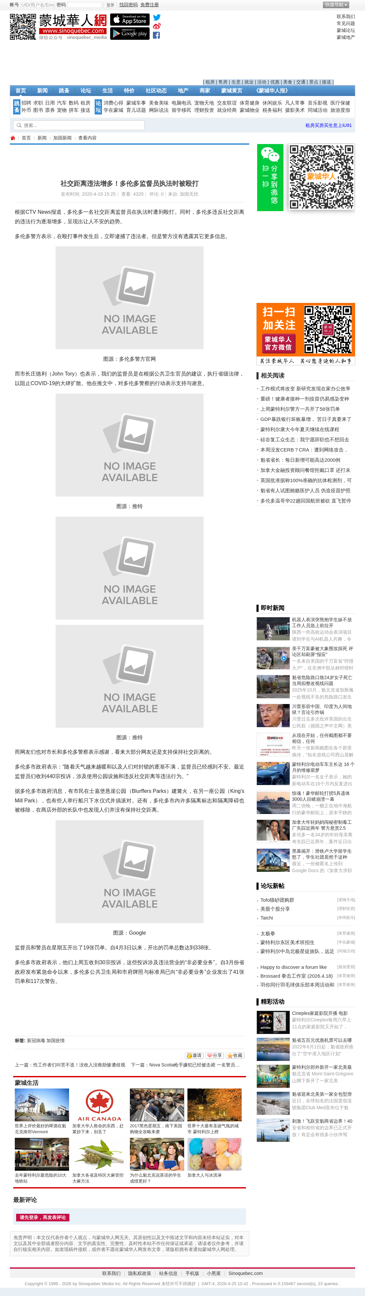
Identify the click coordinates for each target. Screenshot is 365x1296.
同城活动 (318, 110)
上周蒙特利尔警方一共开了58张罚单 (300, 409)
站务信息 (168, 1273)
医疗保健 (340, 103)
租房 (210, 82)
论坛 (86, 90)
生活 (107, 90)
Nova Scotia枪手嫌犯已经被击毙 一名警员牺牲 (196, 1064)
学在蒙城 (113, 110)
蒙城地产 (346, 37)
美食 (287, 82)
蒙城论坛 (346, 30)
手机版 (192, 1273)
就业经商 (227, 110)
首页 (20, 90)
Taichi (266, 917)
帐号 (14, 4)
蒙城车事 (136, 103)
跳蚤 (64, 90)
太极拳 (267, 933)
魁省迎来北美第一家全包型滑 (322, 1094)
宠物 (62, 110)
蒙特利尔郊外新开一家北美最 (322, 1067)
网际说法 (159, 110)
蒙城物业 (249, 110)
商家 (205, 90)
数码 (74, 103)
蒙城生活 (26, 1083)
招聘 (26, 103)
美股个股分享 (275, 909)
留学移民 (181, 110)
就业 (249, 82)
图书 (38, 110)
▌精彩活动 (270, 1001)
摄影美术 (295, 110)
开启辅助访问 (353, 5)
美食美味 (159, 103)
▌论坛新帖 (270, 886)
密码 (61, 4)
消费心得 (113, 103)
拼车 (74, 110)
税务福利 (272, 110)
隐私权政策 (139, 1273)
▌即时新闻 (270, 608)
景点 (313, 82)
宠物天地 (204, 103)
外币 (26, 110)
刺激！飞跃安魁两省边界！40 (322, 1121)
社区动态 (156, 90)
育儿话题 (136, 110)
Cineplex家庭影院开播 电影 (320, 1013)
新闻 (42, 90)
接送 (326, 82)
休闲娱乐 (272, 103)
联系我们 (346, 16)
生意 (236, 82)
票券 (50, 110)
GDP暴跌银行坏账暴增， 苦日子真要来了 (306, 419)
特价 (129, 90)
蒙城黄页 (231, 90)
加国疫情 (55, 1040)
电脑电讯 (181, 103)
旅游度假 (340, 110)
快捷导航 (334, 4)
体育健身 (249, 103)
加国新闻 (62, 137)
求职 (38, 103)
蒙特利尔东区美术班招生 (287, 942)
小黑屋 (214, 1273)
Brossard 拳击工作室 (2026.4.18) (296, 976)
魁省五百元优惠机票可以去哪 (322, 1040)
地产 (183, 90)
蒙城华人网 (12, 138)
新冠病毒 (36, 1040)
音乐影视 (318, 103)
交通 (300, 82)
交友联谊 (227, 103)
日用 (50, 103)
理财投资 (204, 110)
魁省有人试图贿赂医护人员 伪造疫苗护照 (305, 490)
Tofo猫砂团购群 (277, 900)
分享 (217, 1055)
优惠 (275, 82)
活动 (261, 82)
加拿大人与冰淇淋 (204, 1175)
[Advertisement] (268, 46)
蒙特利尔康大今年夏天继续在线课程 (299, 429)
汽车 (62, 103)
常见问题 (346, 23)
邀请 (197, 1055)
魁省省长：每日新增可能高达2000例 (300, 460)
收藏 (237, 1055)
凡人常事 (295, 103)
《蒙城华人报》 (272, 90)
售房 (223, 82)
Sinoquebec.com (246, 1273)
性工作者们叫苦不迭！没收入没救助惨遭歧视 (79, 1064)
